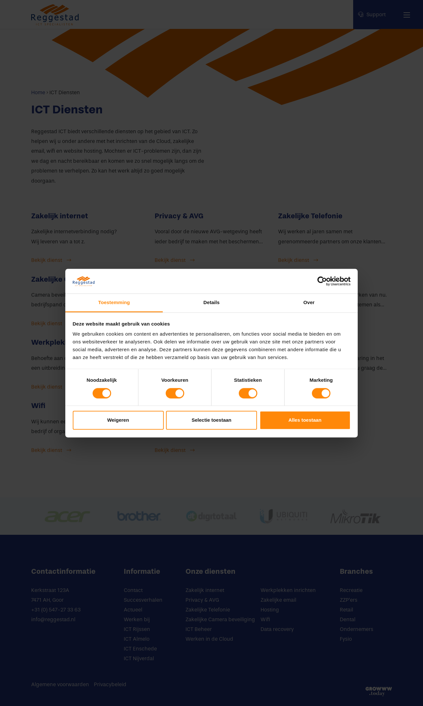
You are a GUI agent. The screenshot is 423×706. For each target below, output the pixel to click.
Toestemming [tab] (114, 302)
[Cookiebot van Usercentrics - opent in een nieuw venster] (322, 281)
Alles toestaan (305, 420)
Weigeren (118, 420)
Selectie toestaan (212, 420)
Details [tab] (211, 302)
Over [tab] (309, 302)
